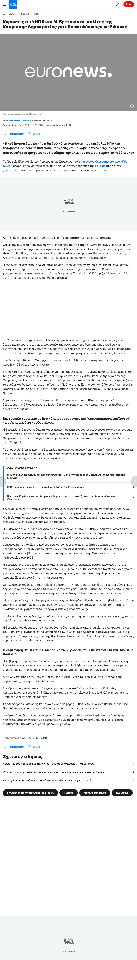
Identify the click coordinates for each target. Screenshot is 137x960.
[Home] (4, 14)
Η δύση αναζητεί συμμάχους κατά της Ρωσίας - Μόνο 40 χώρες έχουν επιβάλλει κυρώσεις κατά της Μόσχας (66, 476)
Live (128, 4)
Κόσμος (25, 14)
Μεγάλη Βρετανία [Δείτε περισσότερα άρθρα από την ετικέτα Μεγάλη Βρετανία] (95, 792)
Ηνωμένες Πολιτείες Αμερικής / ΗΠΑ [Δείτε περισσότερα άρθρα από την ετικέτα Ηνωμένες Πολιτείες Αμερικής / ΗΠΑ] (30, 792)
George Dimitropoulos (18, 120)
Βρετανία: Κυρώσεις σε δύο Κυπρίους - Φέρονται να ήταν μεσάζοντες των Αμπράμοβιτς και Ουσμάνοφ (61, 498)
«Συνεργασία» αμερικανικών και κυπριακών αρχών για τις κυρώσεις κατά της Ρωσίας (54, 771)
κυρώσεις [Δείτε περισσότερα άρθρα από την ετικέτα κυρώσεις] (122, 792)
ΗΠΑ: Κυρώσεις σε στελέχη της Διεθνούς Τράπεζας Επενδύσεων (45, 486)
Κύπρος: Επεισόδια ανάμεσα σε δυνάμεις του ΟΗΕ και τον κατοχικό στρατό (47, 780)
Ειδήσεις (13, 14)
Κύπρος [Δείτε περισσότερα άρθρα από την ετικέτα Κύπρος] (68, 792)
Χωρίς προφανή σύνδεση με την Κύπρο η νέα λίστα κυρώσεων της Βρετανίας (48, 763)
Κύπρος (36, 14)
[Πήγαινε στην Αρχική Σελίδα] (13, 4)
